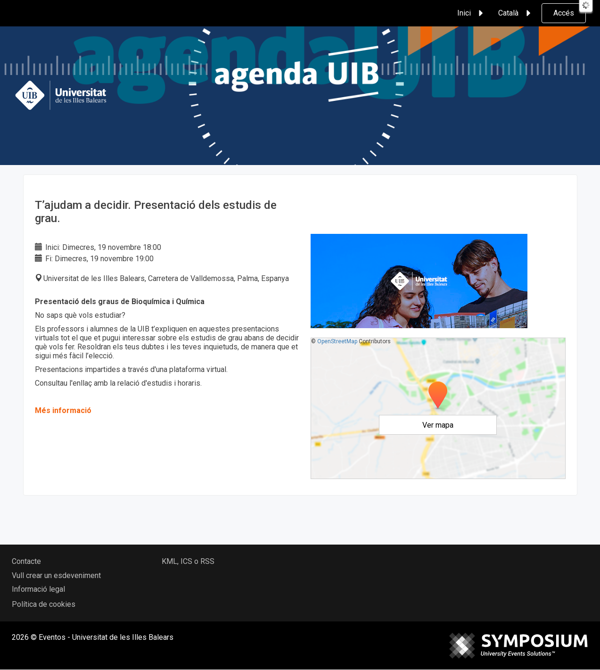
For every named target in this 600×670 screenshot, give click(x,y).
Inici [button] (471, 13)
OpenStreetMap (337, 341)
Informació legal (38, 589)
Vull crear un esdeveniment (56, 575)
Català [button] (516, 13)
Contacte (26, 561)
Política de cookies (43, 604)
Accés (563, 12)
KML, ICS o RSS (188, 561)
